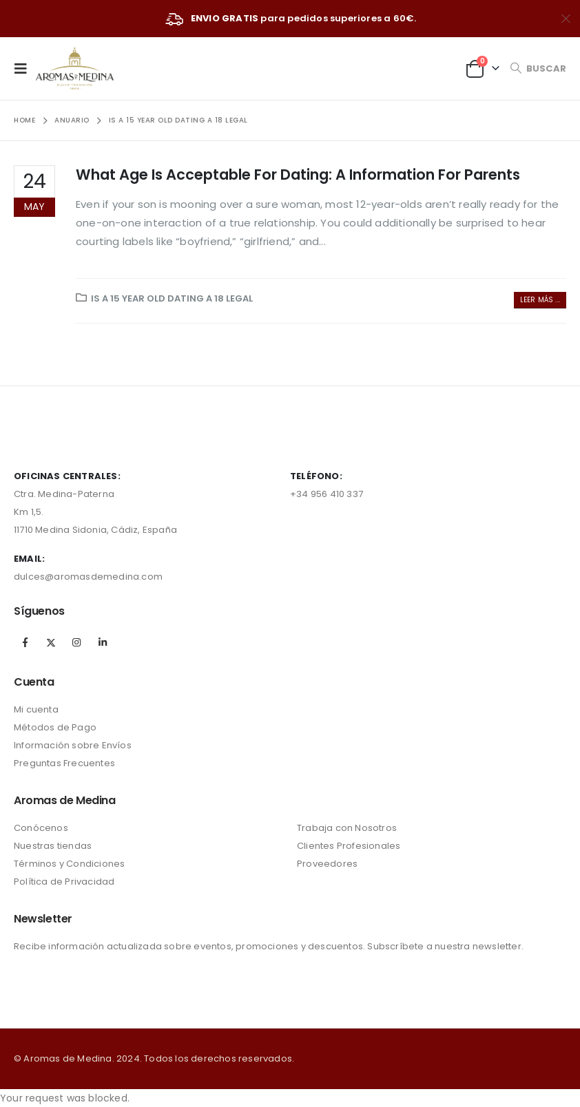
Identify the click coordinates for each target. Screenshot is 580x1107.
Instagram (76, 642)
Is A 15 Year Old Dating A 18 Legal (172, 298)
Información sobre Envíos (73, 745)
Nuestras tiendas (53, 845)
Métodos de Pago (55, 727)
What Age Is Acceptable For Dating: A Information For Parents (298, 174)
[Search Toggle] (538, 68)
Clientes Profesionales (348, 845)
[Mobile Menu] (25, 68)
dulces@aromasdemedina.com (88, 576)
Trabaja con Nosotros (347, 827)
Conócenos (41, 827)
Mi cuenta (36, 709)
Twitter (51, 642)
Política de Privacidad (64, 881)
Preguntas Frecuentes (64, 763)
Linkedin (102, 642)
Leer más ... (540, 300)
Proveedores (327, 863)
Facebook (25, 642)
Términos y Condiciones (69, 863)
